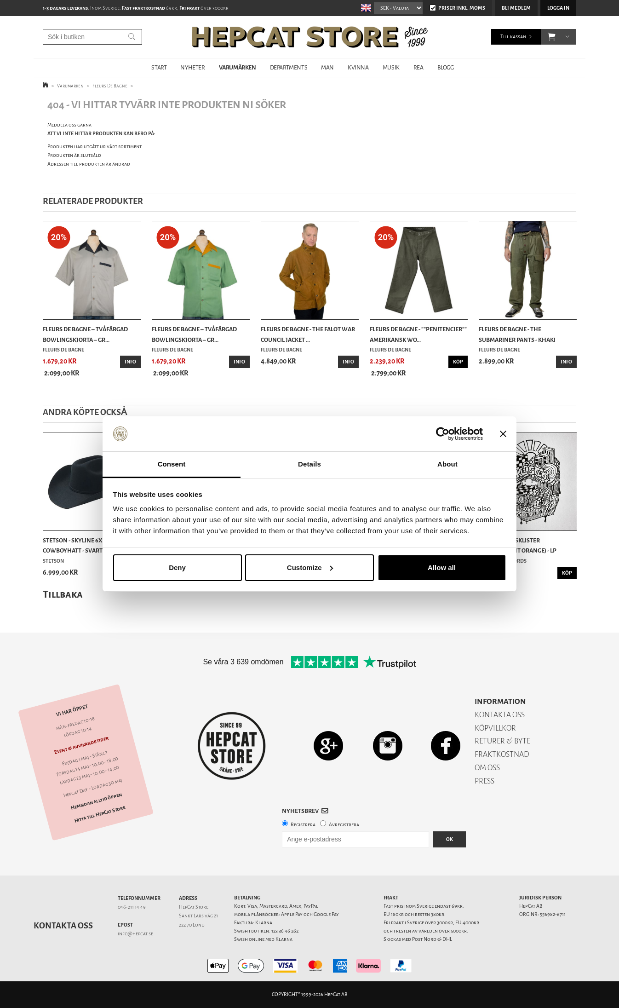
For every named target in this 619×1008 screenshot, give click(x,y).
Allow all (442, 567)
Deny (177, 567)
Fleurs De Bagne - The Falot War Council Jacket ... (308, 334)
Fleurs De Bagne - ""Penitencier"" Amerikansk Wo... (418, 334)
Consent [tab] (172, 464)
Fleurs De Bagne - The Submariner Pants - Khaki (517, 334)
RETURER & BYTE (502, 741)
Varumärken (70, 86)
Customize (310, 567)
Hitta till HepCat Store (100, 814)
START (158, 67)
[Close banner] (503, 434)
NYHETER (192, 67)
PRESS (484, 781)
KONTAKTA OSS (500, 715)
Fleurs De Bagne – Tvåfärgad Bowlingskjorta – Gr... (85, 334)
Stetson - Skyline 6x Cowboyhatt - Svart (73, 545)
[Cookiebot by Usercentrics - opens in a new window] (442, 434)
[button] (552, 37)
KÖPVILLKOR (495, 728)
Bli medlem (516, 8)
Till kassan (513, 36)
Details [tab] (309, 464)
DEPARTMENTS (289, 67)
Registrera (303, 824)
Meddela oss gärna (69, 124)
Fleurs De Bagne (109, 86)
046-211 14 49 (132, 907)
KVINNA (358, 67)
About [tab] (447, 464)
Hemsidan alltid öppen (96, 801)
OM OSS (487, 767)
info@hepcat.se (135, 933)
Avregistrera (344, 824)
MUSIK (391, 67)
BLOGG (445, 67)
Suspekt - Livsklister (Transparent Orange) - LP (517, 545)
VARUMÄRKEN (237, 67)
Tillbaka (63, 594)
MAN (327, 67)
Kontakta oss (63, 925)
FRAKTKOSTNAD (502, 754)
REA (418, 67)
